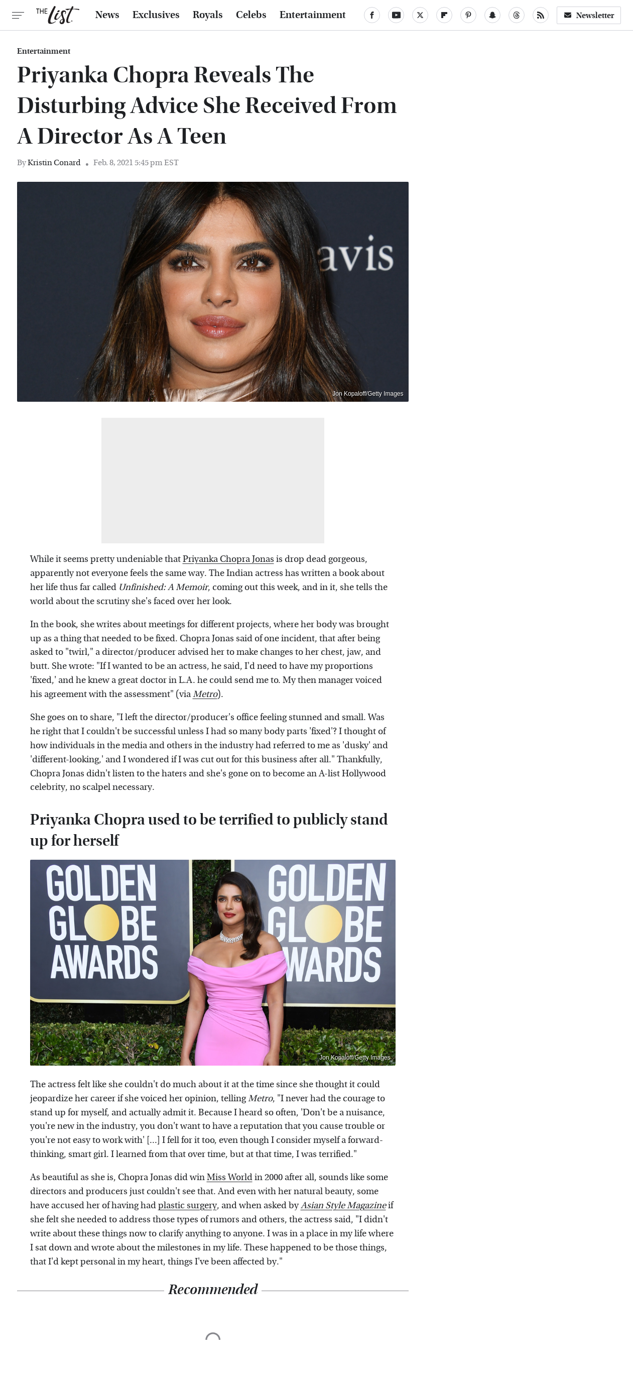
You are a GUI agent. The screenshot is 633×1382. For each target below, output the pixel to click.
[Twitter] (420, 15)
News (107, 15)
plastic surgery (187, 1205)
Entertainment (313, 15)
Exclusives (156, 15)
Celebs (251, 15)
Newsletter (588, 15)
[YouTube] (396, 15)
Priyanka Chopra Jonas (228, 559)
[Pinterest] (468, 15)
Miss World (229, 1177)
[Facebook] (372, 15)
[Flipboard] (444, 15)
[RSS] (541, 15)
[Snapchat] (492, 15)
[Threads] (517, 15)
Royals (208, 15)
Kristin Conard (54, 162)
